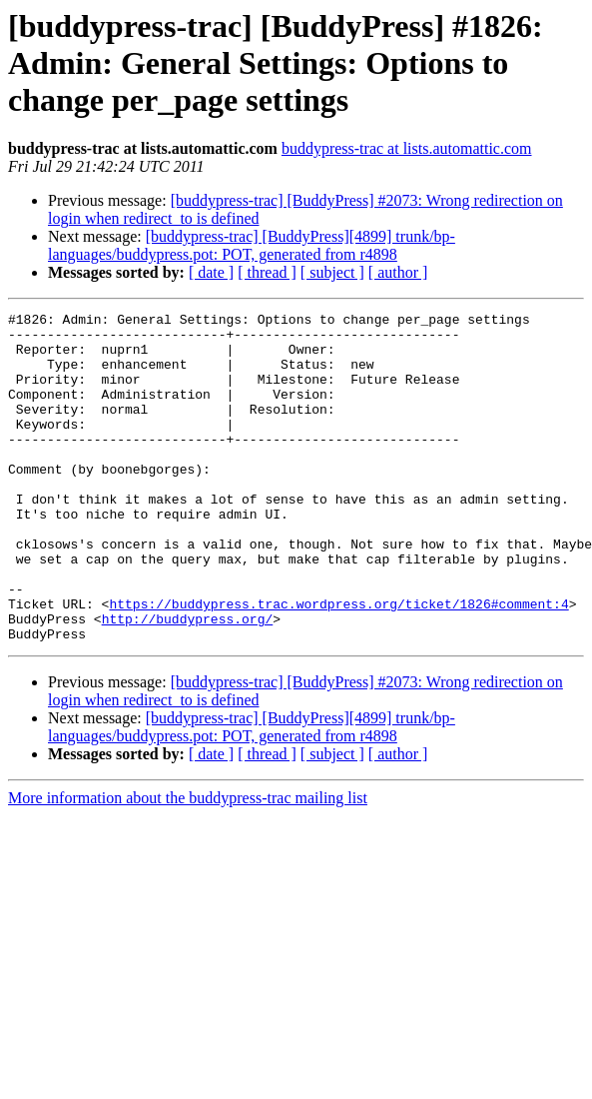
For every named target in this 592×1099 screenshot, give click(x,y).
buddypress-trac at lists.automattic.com (407, 148)
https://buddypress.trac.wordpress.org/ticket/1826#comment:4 (338, 663)
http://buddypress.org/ (188, 681)
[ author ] (398, 272)
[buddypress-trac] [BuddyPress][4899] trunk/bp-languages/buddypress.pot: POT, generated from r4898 (251, 245)
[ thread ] (267, 272)
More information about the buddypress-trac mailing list (187, 863)
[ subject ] (332, 272)
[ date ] (211, 272)
